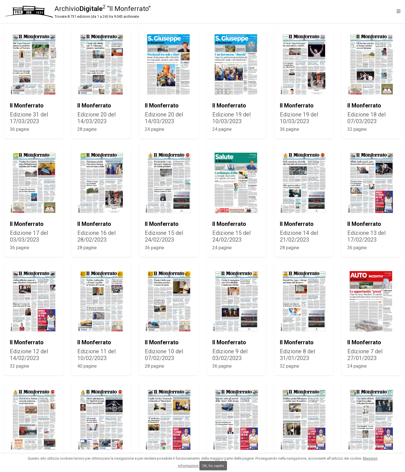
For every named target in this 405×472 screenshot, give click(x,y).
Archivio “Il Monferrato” (199, 11)
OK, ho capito (213, 466)
